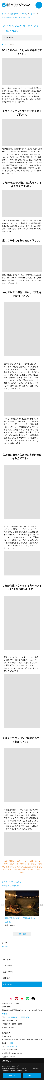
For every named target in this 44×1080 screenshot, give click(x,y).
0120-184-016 (12, 1017)
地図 (5, 1014)
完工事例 (6, 978)
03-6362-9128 (12, 1046)
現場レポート (8, 972)
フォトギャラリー (10, 965)
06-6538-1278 (24, 1017)
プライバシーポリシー (23, 1068)
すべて (6, 947)
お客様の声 (7, 984)
